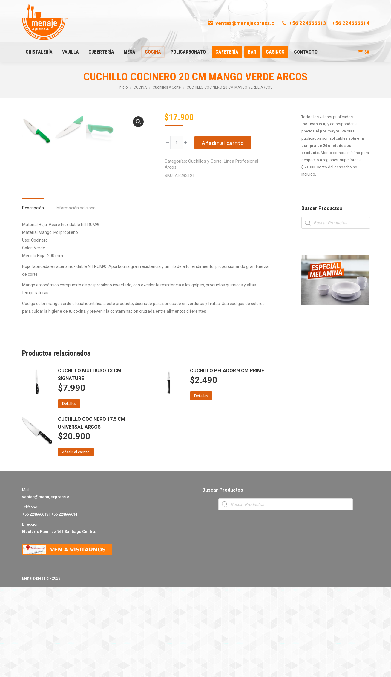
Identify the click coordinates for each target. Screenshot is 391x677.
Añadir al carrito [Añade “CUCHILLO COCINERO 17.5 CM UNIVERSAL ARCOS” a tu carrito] (76, 542)
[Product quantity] (177, 142)
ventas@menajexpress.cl (241, 23)
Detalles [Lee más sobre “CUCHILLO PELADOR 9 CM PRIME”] (201, 485)
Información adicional (76, 297)
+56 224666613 (303, 23)
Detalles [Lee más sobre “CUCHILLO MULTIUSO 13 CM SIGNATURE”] (69, 493)
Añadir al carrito (223, 143)
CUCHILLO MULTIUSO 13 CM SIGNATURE (89, 464)
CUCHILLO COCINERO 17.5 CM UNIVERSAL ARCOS (91, 513)
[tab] (33, 295)
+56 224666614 (350, 23)
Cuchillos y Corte (205, 161)
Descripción (33, 297)
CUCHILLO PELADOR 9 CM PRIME (227, 460)
